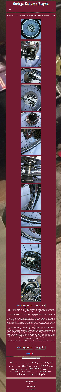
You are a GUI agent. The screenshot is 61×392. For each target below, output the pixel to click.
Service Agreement (31, 389)
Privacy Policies (31, 386)
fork (22, 369)
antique (11, 366)
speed (25, 365)
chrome (36, 366)
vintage (44, 365)
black (15, 366)
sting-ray (51, 366)
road (23, 371)
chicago (11, 371)
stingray (32, 374)
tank (50, 369)
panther (18, 369)
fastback (12, 369)
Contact (31, 383)
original (49, 362)
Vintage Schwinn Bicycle (31, 381)
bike (34, 362)
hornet (23, 363)
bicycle (41, 374)
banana (50, 371)
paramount (43, 371)
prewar (37, 371)
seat (11, 362)
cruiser (38, 368)
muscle (17, 371)
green (15, 363)
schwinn (21, 374)
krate (31, 369)
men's (28, 363)
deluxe (45, 369)
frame (28, 371)
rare (19, 366)
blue (26, 369)
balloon (30, 366)
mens (19, 363)
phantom (40, 363)
